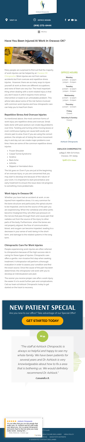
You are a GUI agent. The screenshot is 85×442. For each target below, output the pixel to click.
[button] (42, 321)
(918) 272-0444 (42, 25)
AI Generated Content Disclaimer (42, 439)
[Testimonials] (42, 359)
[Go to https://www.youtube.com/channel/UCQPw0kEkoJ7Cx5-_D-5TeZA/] (72, 20)
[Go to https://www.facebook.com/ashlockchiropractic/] (65, 20)
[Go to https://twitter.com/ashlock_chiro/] (69, 20)
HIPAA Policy (69, 434)
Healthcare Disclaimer (52, 434)
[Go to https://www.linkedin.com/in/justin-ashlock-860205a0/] (76, 20)
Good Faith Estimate (58, 437)
